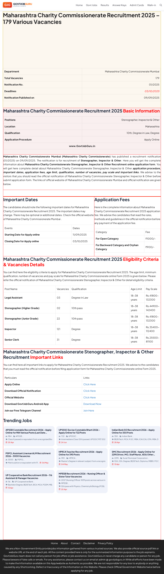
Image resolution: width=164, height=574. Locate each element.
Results (105, 5)
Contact (75, 543)
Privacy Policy (105, 543)
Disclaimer (89, 543)
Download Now (92, 403)
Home (79, 5)
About (64, 543)
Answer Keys (119, 5)
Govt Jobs (91, 5)
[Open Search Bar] (161, 5)
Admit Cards (137, 5)
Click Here (89, 384)
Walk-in (151, 5)
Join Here (88, 410)
